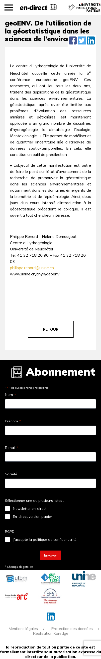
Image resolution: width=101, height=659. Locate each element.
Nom (10, 394)
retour (50, 329)
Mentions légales (23, 628)
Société (11, 474)
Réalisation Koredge (50, 633)
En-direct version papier (32, 516)
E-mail (11, 447)
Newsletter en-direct (29, 508)
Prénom (13, 421)
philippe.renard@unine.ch (32, 267)
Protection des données (72, 628)
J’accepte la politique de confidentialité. (45, 539)
